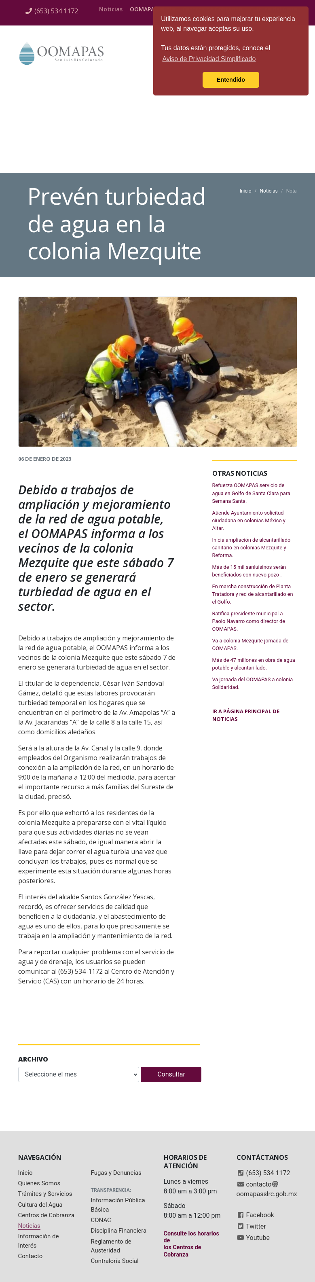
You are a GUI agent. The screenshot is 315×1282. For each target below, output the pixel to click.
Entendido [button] (231, 79)
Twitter (256, 1226)
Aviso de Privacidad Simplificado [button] (209, 58)
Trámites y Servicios (45, 1193)
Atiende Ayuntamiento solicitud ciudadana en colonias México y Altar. (248, 520)
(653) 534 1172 (56, 10)
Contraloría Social (115, 1261)
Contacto (30, 1256)
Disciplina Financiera (119, 1230)
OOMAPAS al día (152, 9)
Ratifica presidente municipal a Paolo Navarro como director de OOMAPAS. (248, 621)
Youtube (258, 1238)
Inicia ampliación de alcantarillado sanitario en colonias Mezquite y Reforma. (251, 547)
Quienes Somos (39, 1183)
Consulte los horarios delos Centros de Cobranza (192, 1244)
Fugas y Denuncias (116, 1172)
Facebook (260, 1215)
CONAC (101, 1220)
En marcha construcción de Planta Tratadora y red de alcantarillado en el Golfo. (252, 594)
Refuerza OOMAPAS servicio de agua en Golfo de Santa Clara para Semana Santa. (251, 493)
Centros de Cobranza (46, 1215)
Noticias (111, 9)
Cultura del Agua (40, 1204)
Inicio (246, 191)
